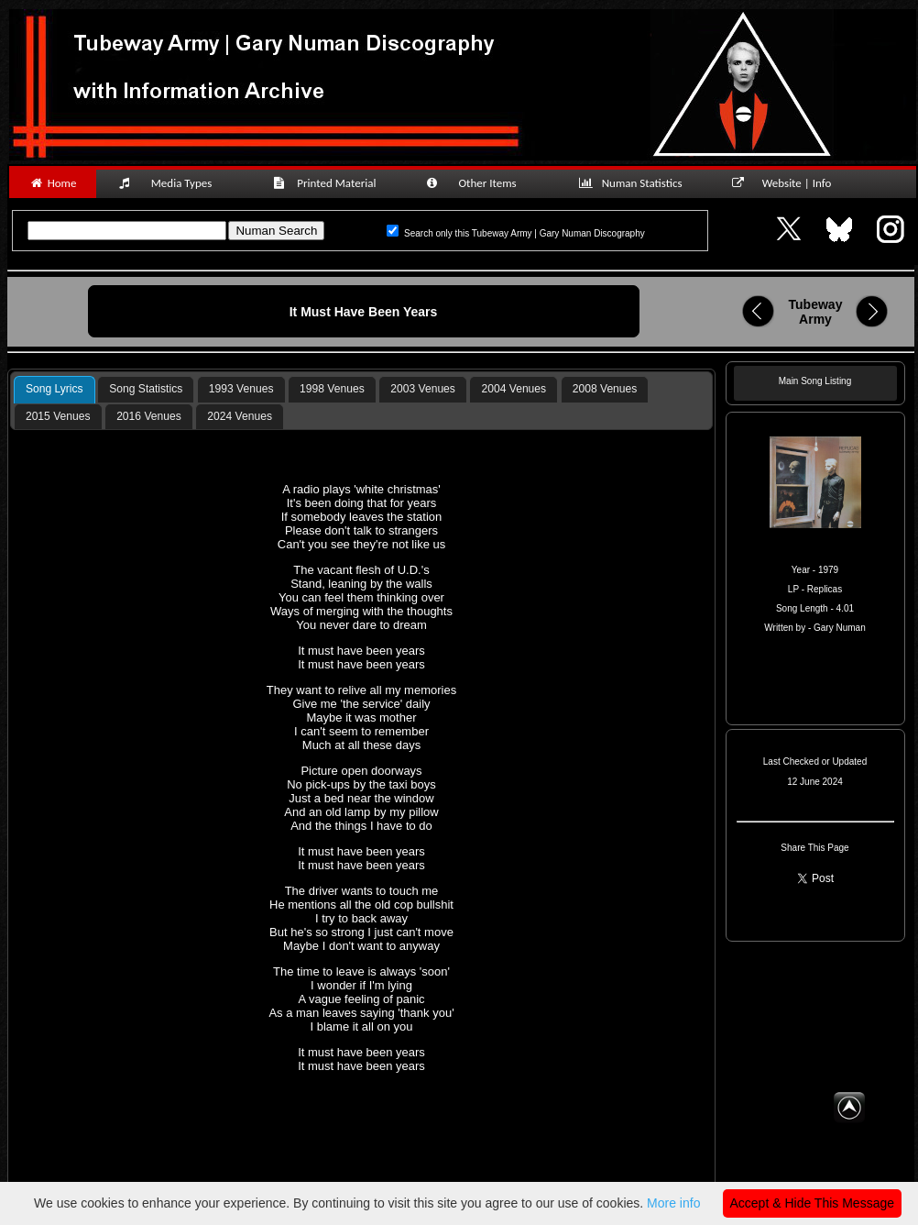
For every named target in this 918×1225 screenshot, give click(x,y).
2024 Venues (239, 416)
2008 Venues (605, 388)
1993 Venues (241, 388)
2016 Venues (148, 416)
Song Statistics (145, 388)
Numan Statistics (634, 183)
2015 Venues (58, 416)
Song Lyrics (54, 388)
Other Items (481, 183)
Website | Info (787, 183)
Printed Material (327, 183)
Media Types (173, 183)
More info (673, 1203)
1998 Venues (332, 388)
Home (52, 183)
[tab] (54, 389)
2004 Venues (514, 388)
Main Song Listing (815, 381)
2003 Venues (422, 388)
